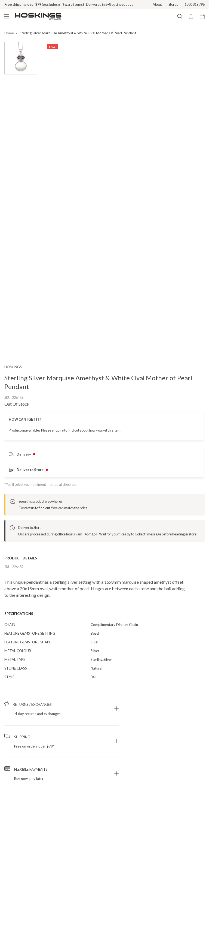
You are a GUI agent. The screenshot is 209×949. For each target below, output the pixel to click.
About (157, 4)
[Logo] (38, 16)
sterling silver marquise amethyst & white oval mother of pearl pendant (78, 33)
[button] (61, 716)
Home (9, 33)
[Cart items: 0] (202, 16)
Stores (173, 4)
